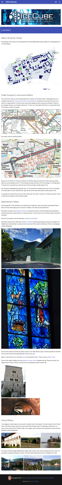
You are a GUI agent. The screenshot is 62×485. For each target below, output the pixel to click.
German (28, 218)
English (35, 218)
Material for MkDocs (33, 481)
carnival (24, 357)
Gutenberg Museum (21, 211)
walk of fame (51, 357)
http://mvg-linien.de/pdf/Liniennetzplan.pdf (24, 101)
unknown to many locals (29, 360)
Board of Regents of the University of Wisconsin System (38, 478)
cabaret (36, 357)
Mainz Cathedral (28, 222)
